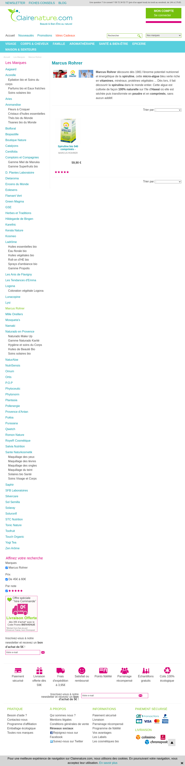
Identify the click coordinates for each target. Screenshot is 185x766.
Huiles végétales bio (21, 255)
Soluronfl (11, 513)
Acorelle (10, 75)
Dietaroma (12, 178)
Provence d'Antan (16, 411)
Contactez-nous (17, 719)
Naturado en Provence (19, 331)
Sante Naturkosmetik (18, 452)
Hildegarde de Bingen (19, 218)
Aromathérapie (82, 43)
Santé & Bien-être (113, 43)
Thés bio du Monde (20, 118)
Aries (8, 98)
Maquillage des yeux (21, 456)
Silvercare (11, 496)
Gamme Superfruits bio (23, 166)
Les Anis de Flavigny (18, 274)
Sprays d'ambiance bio (22, 264)
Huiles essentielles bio (22, 246)
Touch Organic (14, 536)
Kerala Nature (14, 230)
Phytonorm (12, 394)
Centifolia (11, 151)
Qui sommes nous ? (63, 715)
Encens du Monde (17, 184)
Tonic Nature (13, 525)
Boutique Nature (15, 140)
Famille (59, 43)
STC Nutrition (14, 519)
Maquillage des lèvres (22, 461)
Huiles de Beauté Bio (21, 349)
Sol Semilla (12, 502)
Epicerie (139, 43)
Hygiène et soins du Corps (25, 344)
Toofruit (10, 530)
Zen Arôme (12, 548)
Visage (10, 43)
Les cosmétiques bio (105, 741)
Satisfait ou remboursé (82, 674)
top (171, 742)
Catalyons (11, 145)
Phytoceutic (12, 388)
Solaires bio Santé (20, 474)
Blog (62, 3)
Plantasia (11, 400)
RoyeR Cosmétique (18, 440)
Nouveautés (26, 35)
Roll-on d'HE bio (18, 259)
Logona (10, 286)
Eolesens (11, 189)
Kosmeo (10, 236)
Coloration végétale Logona (26, 290)
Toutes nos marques (20, 732)
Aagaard (10, 69)
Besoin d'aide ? (17, 715)
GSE (8, 207)
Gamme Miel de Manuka (24, 162)
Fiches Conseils (42, 3)
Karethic (10, 224)
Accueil (10, 35)
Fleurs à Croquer (19, 109)
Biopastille (12, 134)
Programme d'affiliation (22, 724)
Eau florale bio (17, 251)
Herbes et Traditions (18, 213)
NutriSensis (12, 365)
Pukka (9, 417)
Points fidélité (103, 672)
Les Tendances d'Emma (20, 280)
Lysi (7, 302)
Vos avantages (101, 732)
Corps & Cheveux (35, 43)
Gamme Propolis (19, 268)
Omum (9, 371)
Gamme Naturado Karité (23, 340)
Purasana (11, 423)
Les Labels (99, 737)
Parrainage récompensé (124, 674)
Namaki (10, 325)
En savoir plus (108, 762)
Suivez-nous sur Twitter (66, 741)
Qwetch (10, 429)
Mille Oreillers (14, 314)
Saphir (9, 484)
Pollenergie (12, 405)
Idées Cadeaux (65, 35)
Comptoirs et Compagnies (22, 157)
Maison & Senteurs (20, 49)
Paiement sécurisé (18, 674)
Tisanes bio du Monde (22, 122)
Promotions (44, 35)
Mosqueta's (12, 319)
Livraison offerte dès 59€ (39, 677)
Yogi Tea (10, 542)
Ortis (8, 377)
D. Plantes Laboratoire (19, 172)
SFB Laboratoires (16, 490)
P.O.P (9, 382)
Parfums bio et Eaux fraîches (26, 88)
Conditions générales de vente (69, 724)
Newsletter (15, 3)
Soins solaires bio (19, 92)
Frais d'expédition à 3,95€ (60, 677)
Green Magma (14, 201)
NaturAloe (11, 359)
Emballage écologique (21, 728)
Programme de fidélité (106, 728)
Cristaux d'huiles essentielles (26, 113)
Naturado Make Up (20, 336)
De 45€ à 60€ (17, 579)
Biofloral (10, 128)
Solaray (10, 507)
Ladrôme (11, 241)
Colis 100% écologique (167, 674)
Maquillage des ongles (22, 465)
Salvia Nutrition (15, 446)
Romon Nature (14, 434)
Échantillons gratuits (146, 674)
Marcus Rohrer (15, 308)
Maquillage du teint (20, 469)
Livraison (98, 719)
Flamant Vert (13, 195)
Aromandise (13, 104)
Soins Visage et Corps (22, 478)
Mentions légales (61, 719)
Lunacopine (12, 296)
